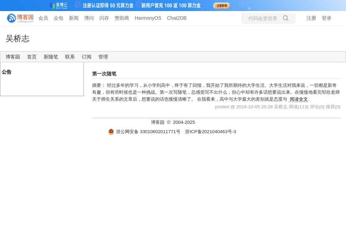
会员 (43, 18)
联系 (70, 56)
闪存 (104, 18)
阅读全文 (299, 99)
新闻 (74, 18)
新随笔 (51, 56)
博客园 (13, 56)
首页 (32, 56)
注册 (311, 18)
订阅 (86, 56)
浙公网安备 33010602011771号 (144, 131)
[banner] (17, 18)
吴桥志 (17, 38)
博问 (89, 18)
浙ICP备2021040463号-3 (210, 131)
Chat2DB (177, 18)
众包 (58, 18)
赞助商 (122, 18)
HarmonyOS (148, 18)
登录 (326, 18)
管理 (103, 56)
